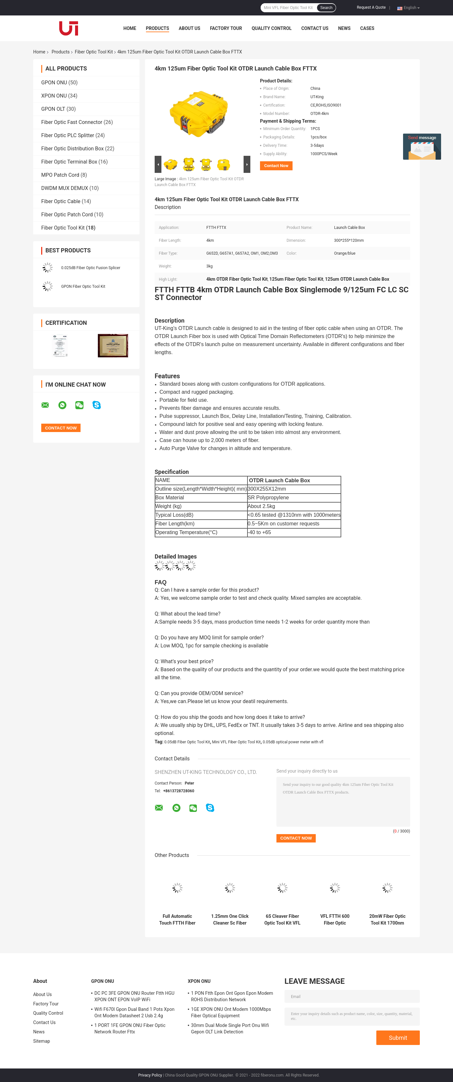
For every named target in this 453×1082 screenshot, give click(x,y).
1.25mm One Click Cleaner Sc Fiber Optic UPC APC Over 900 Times (230, 920)
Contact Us (314, 28)
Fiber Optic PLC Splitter (67, 135)
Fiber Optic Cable (61, 201)
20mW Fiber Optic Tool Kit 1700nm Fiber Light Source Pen (387, 920)
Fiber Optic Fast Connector (71, 122)
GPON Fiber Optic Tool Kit (83, 286)
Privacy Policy (150, 1075)
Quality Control (272, 28)
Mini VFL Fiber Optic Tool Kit (236, 742)
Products (157, 28)
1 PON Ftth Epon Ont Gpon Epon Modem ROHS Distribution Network (232, 996)
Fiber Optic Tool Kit (94, 51)
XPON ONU (54, 96)
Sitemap (41, 1041)
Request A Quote (371, 7)
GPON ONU (54, 83)
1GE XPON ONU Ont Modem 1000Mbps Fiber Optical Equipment (231, 1012)
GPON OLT (53, 109)
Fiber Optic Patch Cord (67, 215)
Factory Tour (226, 28)
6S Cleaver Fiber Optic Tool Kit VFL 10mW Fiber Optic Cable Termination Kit (282, 920)
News (344, 28)
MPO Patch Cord (60, 175)
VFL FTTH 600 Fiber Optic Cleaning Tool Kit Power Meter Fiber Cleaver (335, 920)
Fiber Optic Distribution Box (72, 149)
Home (129, 28)
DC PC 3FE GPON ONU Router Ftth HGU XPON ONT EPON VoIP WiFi (134, 996)
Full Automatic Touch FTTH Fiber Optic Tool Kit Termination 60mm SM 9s (177, 920)
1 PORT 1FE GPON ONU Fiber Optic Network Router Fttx (130, 1028)
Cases (367, 28)
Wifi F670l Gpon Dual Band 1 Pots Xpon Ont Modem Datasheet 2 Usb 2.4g (134, 1012)
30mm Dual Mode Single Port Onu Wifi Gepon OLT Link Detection (230, 1028)
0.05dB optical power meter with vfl (293, 742)
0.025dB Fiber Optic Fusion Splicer (90, 268)
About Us (189, 28)
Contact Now (276, 165)
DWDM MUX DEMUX (64, 188)
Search (326, 7)
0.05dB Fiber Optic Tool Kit (187, 742)
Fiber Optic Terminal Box (69, 162)
